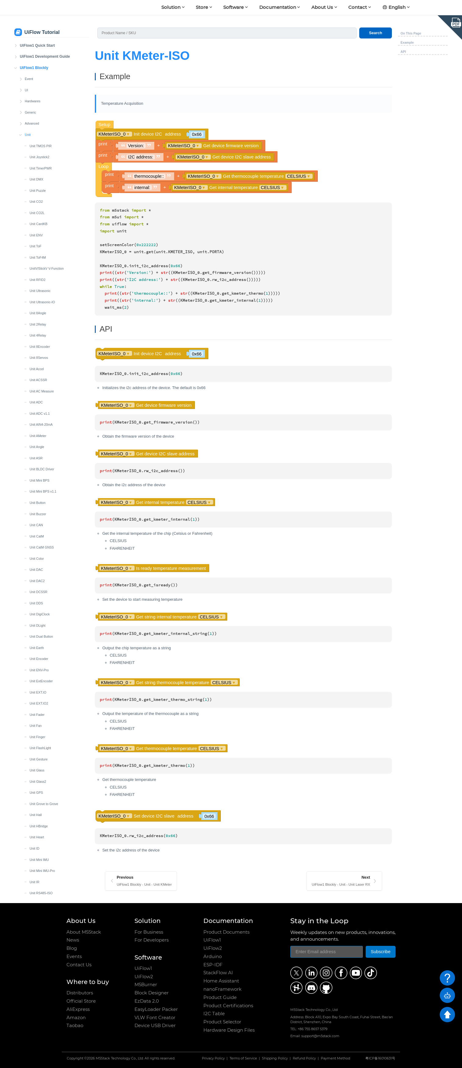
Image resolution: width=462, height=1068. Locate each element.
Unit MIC (36, 274)
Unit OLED (37, 386)
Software (233, 7)
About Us (322, 7)
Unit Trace (37, 631)
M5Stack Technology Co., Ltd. (120, 1058)
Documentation (277, 7)
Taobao (74, 1025)
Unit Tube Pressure (43, 642)
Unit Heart (37, 40)
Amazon (76, 1017)
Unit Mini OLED (41, 296)
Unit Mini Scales (41, 308)
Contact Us (78, 965)
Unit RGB (36, 508)
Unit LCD (36, 174)
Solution (171, 7)
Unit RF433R (39, 486)
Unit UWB (37, 676)
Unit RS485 (38, 542)
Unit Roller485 (40, 531)
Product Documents (226, 932)
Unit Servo (37, 575)
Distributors (79, 993)
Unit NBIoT (37, 330)
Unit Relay (37, 475)
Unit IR (34, 85)
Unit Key (36, 118)
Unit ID (34, 51)
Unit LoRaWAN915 (43, 229)
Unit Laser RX (40, 152)
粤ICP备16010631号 (380, 1058)
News (72, 940)
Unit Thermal (39, 609)
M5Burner (145, 984)
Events (74, 956)
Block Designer (151, 993)
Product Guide (220, 997)
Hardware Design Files (229, 1030)
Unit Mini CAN (40, 285)
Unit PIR (35, 430)
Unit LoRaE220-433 (44, 252)
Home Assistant (221, 981)
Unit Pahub (37, 408)
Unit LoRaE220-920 (44, 241)
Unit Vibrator (38, 687)
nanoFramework (222, 989)
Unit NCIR (37, 352)
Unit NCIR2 (38, 363)
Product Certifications (228, 1005)
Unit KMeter (38, 129)
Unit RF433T (39, 497)
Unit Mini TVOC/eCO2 (45, 653)
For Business (148, 932)
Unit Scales (38, 564)
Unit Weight (38, 720)
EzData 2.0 (146, 1001)
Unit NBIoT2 (38, 341)
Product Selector (222, 1022)
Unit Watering (39, 709)
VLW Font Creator (154, 1017)
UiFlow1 (143, 968)
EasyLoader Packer (156, 1009)
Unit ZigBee (38, 743)
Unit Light (36, 185)
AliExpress (78, 1009)
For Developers (151, 940)
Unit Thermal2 (40, 620)
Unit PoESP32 (40, 441)
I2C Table (214, 1013)
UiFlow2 (143, 976)
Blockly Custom (36, 832)
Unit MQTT (37, 319)
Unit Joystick (39, 107)
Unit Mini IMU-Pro (42, 73)
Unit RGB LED (40, 520)
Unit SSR (36, 587)
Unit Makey (38, 263)
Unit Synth (37, 598)
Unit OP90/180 (40, 397)
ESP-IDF (213, 965)
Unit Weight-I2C (41, 731)
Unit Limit (36, 196)
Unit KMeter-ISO (41, 140)
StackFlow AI (218, 972)
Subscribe (381, 951)
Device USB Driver (155, 1025)
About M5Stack (83, 932)
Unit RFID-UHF (40, 664)
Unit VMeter (38, 698)
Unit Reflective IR (42, 464)
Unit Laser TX (39, 163)
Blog (71, 948)
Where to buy (87, 982)
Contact (357, 7)
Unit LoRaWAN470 (43, 207)
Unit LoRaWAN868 (43, 219)
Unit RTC (36, 553)
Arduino (212, 956)
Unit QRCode (39, 453)
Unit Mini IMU (39, 62)
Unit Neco (37, 375)
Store (202, 7)
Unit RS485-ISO (41, 96)
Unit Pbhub (37, 419)
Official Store (81, 1001)
